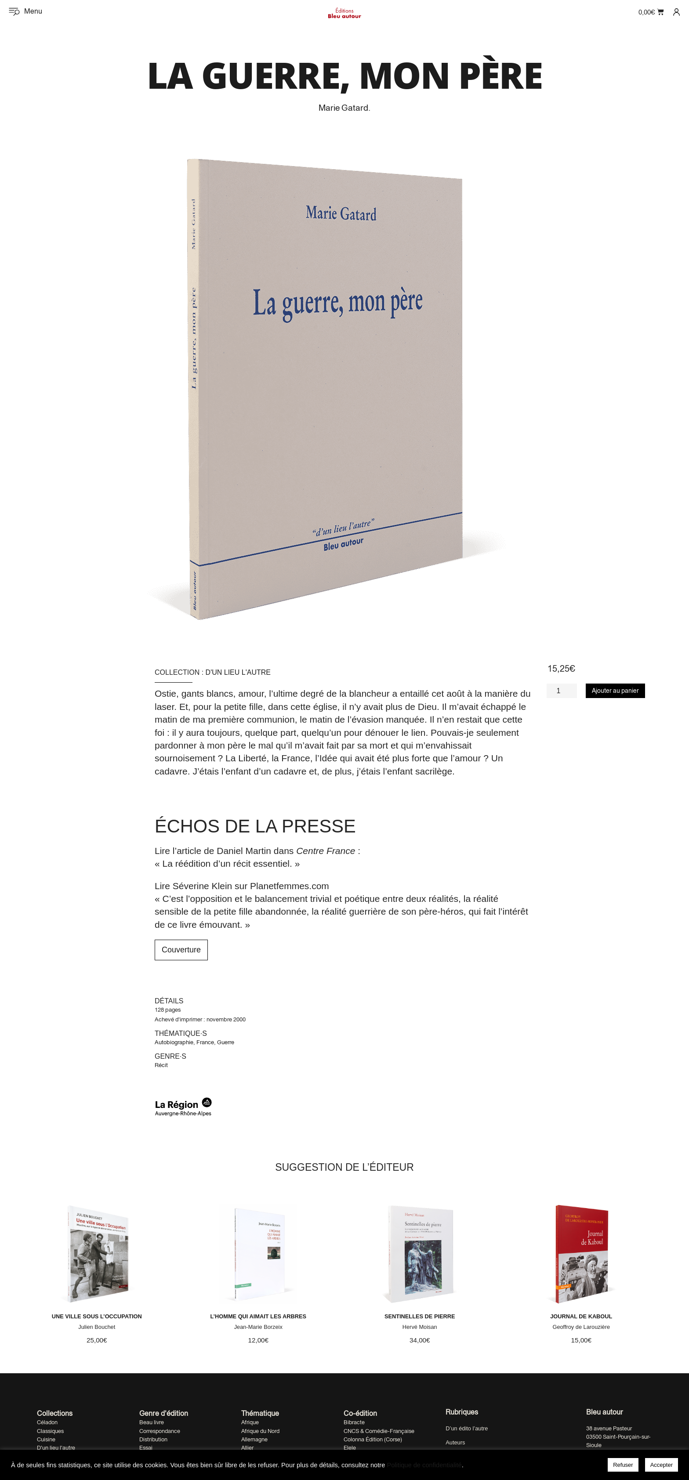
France (205, 1042)
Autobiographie (174, 1042)
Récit (161, 1065)
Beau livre (151, 1441)
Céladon (47, 1441)
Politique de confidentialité (424, 1465)
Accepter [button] (661, 1465)
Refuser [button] (623, 1465)
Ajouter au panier (615, 690)
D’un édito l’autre (467, 1447)
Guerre (225, 1042)
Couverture (181, 949)
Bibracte (354, 1441)
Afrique (250, 1441)
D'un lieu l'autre (238, 672)
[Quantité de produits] (562, 691)
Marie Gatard (343, 107)
